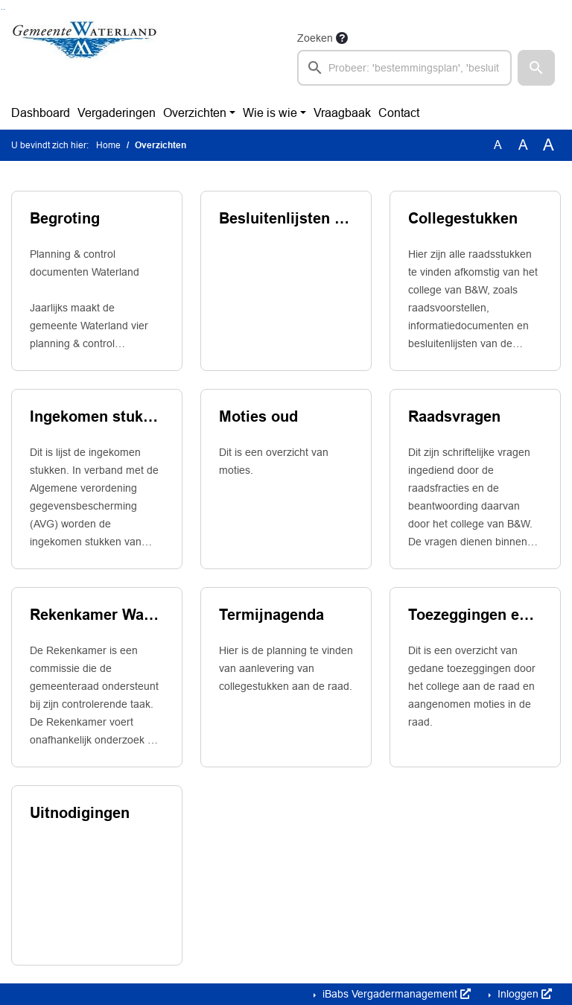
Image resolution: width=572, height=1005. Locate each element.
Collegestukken (463, 218)
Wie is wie (270, 113)
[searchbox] (404, 68)
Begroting (65, 218)
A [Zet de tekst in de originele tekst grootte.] (498, 145)
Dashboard (40, 113)
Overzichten (194, 113)
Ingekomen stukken (97, 416)
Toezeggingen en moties (475, 614)
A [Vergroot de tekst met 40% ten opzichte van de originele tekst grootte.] (548, 145)
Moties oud (258, 416)
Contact (398, 113)
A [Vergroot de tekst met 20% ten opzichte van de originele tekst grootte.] (523, 145)
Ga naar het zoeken (1, 9)
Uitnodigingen (80, 813)
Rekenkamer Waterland (97, 614)
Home (108, 145)
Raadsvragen (454, 416)
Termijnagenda (271, 614)
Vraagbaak (342, 113)
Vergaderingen (116, 113)
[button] (536, 68)
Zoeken (315, 38)
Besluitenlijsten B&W (286, 218)
